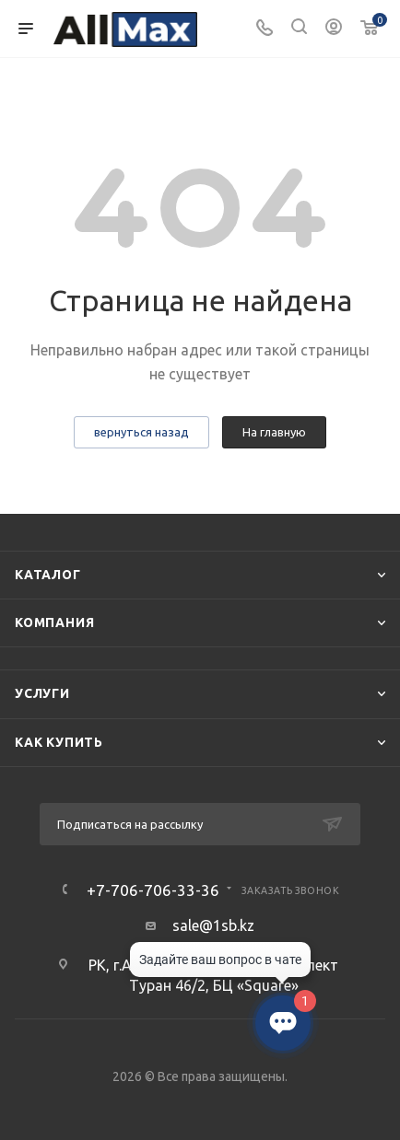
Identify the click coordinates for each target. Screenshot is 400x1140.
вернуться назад (141, 431)
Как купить (59, 742)
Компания (54, 622)
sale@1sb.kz (213, 925)
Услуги (42, 693)
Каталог (48, 574)
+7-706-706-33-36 (153, 890)
